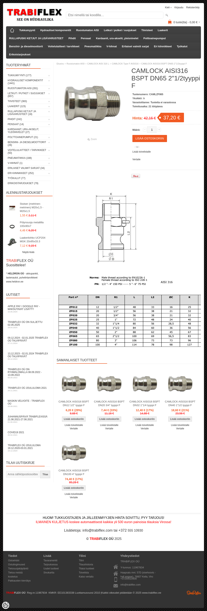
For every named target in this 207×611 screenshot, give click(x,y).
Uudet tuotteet (51, 568)
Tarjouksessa (50, 564)
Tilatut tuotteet (86, 568)
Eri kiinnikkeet (163, 46)
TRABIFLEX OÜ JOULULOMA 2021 (28, 389)
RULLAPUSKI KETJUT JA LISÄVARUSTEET (36, 38)
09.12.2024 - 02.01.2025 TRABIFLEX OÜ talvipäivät (28, 340)
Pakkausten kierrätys (19, 580)
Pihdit (72, 38)
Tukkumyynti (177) (19, 75)
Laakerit (163, 30)
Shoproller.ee (194, 593)
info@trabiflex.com (130, 584)
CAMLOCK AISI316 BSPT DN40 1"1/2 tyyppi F (180, 403)
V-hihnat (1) (15, 163)
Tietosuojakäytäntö (18, 568)
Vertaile (136, 159)
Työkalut (182, 46)
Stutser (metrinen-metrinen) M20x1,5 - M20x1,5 (31, 207)
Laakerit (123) (17, 106)
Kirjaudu (178, 7)
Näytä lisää (28, 252)
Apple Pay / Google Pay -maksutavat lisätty (28, 309)
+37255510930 (128, 578)
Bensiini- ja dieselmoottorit (26, 46)
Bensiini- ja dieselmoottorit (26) (27, 143)
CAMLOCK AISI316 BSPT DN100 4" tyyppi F (73, 472)
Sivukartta (48, 572)
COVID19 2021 (28, 433)
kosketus (13, 576)
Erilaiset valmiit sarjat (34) (26, 168)
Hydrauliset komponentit (55, 30)
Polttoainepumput (154, 38)
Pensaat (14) (16, 124)
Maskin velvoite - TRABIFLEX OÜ (28, 403)
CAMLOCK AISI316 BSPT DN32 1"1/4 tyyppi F (144, 403)
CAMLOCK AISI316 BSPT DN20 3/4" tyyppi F (109, 403)
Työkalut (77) (16, 178)
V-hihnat (112, 46)
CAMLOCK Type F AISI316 (125, 63)
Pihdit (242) (15, 119)
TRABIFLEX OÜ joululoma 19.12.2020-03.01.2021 (28, 448)
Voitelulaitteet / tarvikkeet (63, 46)
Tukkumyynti (27, 30)
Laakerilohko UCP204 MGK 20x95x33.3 (32, 239)
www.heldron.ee (14, 281)
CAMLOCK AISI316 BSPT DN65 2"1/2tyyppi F (164, 63)
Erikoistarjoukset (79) (23, 183)
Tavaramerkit (50, 560)
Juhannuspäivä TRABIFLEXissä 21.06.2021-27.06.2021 (28, 419)
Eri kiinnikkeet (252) (21, 173)
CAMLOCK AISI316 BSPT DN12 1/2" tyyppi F (73, 403)
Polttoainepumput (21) (23, 137)
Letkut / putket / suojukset (120, 30)
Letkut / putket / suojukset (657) (26, 95)
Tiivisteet (147, 30)
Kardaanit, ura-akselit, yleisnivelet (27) (23, 131)
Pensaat (86, 38)
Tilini (81, 560)
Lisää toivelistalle (141, 151)
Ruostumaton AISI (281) (23, 88)
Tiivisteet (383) (17, 101)
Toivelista (84, 572)
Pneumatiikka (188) (20, 158)
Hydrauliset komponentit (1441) (25, 82)
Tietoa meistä (15, 572)
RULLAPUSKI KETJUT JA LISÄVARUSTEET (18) (22, 113)
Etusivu (60, 63)
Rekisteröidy (193, 7)
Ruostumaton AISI (87, 30)
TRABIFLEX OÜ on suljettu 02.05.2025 (28, 325)
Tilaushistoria (86, 564)
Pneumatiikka (92, 46)
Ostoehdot (13, 560)
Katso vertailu (86, 576)
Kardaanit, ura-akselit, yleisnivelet (117, 38)
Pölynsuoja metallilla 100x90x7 (32, 224)
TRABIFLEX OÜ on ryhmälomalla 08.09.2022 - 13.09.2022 (28, 373)
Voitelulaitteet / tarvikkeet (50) (27, 151)
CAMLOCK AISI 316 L (98, 63)
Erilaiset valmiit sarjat (135, 46)
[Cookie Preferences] (5, 605)
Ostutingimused (16, 564)
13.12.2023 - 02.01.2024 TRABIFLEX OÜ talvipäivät (28, 356)
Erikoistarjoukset (20, 54)
